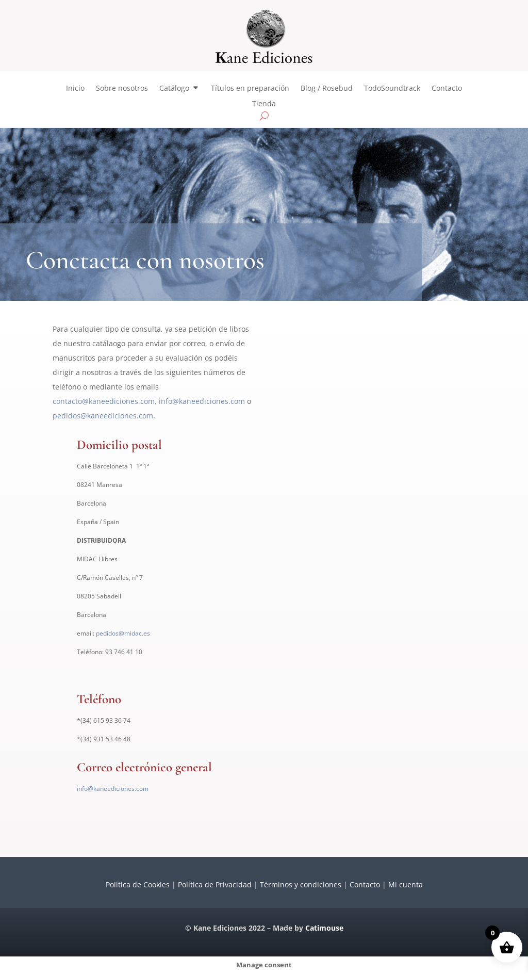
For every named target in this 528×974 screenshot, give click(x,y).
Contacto (447, 89)
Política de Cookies (138, 884)
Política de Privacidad (215, 884)
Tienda (264, 104)
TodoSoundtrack (392, 89)
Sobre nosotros (122, 89)
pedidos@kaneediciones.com (103, 415)
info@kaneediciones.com (202, 401)
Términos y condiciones (300, 884)
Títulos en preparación (250, 89)
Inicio (75, 89)
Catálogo (174, 89)
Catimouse (324, 928)
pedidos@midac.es (123, 633)
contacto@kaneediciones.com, (105, 401)
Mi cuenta (405, 884)
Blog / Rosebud (327, 89)
